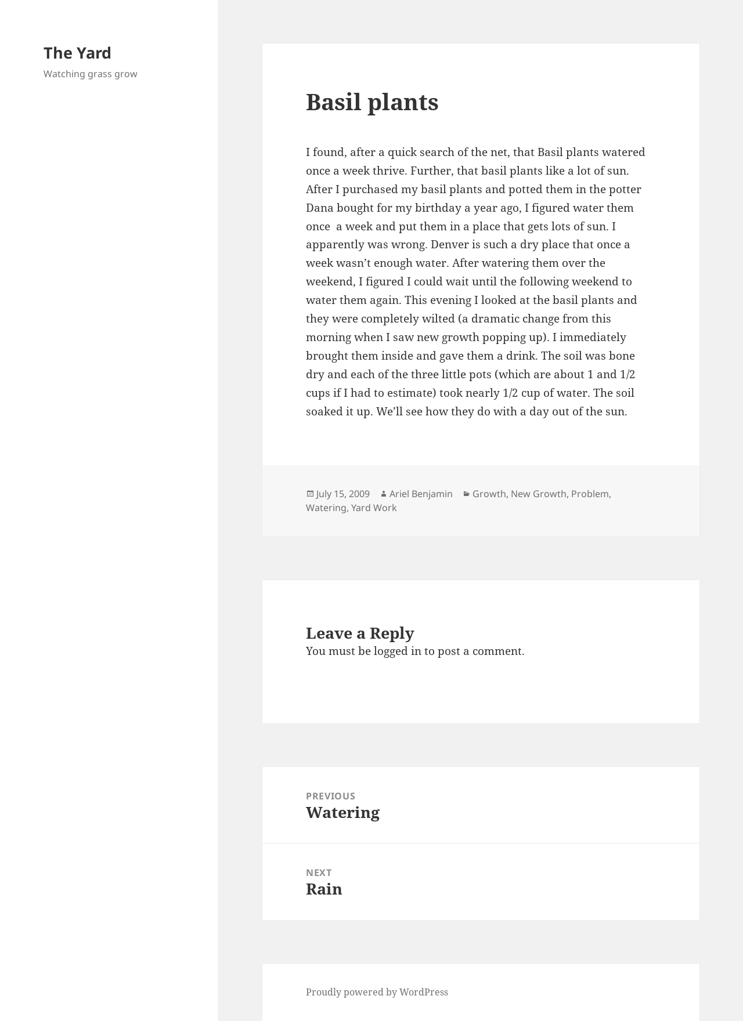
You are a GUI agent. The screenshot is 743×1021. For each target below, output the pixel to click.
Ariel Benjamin (421, 493)
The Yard (77, 52)
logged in (397, 650)
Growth (489, 493)
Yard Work (374, 507)
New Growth (539, 493)
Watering (326, 507)
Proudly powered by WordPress (377, 992)
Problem (590, 493)
